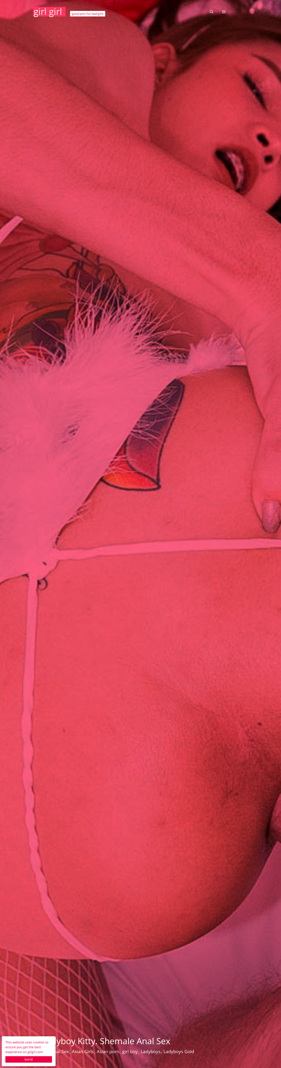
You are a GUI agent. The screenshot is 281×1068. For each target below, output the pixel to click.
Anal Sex (60, 1051)
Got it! (29, 1059)
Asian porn (108, 1051)
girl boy (130, 1051)
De (274, 6)
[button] (211, 12)
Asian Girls (83, 1051)
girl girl (48, 11)
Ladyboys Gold (178, 1051)
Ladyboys (150, 1051)
